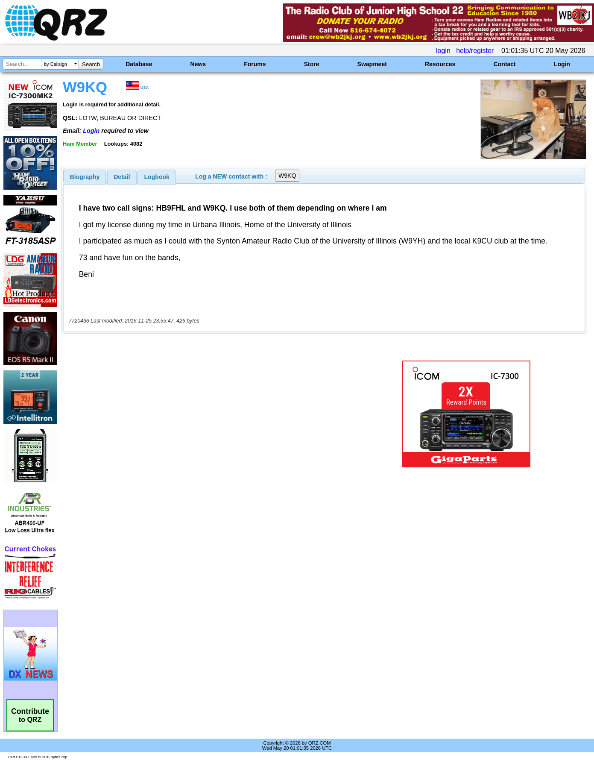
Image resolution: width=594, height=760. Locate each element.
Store (311, 64)
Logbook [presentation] (157, 176)
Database (139, 64)
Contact (505, 64)
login (443, 50)
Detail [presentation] (122, 176)
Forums (255, 64)
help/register (475, 50)
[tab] (85, 177)
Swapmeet (372, 64)
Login (562, 64)
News (198, 64)
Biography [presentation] (85, 176)
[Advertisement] (210, 414)
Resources (440, 64)
